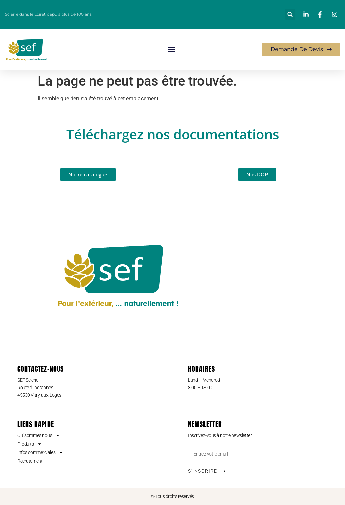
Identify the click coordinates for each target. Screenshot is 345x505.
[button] (290, 14)
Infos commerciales (40, 452)
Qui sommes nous (38, 435)
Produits (29, 444)
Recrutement (29, 461)
